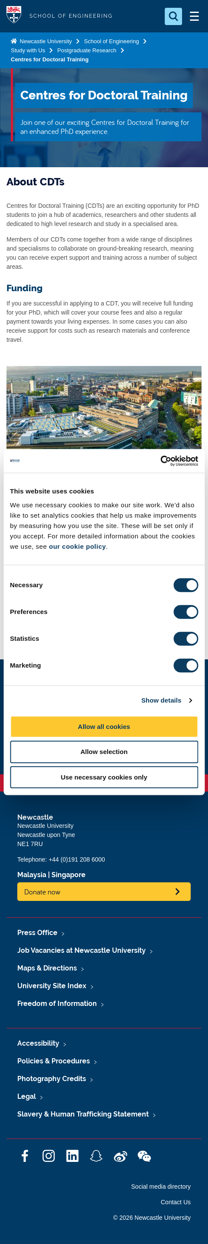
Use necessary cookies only (104, 777)
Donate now (42, 892)
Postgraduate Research (86, 50)
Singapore (68, 875)
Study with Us (28, 50)
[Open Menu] (194, 16)
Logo (13, 16)
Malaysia (31, 875)
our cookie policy (77, 546)
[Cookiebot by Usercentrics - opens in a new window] (160, 461)
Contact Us (176, 1202)
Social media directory (161, 1186)
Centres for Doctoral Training (50, 59)
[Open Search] (173, 16)
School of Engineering (111, 41)
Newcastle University (45, 41)
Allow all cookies (104, 726)
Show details (161, 700)
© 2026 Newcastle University (152, 1217)
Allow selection (104, 751)
